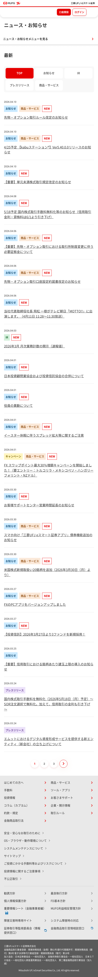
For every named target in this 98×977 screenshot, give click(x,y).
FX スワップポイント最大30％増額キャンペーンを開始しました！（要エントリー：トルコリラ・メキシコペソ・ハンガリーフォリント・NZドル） (48, 470)
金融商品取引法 (14, 820)
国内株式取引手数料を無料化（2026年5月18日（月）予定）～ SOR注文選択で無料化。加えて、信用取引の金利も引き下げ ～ (48, 704)
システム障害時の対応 (65, 920)
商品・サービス (49, 85)
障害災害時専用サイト (18, 920)
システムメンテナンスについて (23, 848)
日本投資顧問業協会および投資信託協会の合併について (44, 376)
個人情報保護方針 (15, 900)
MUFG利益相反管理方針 (66, 908)
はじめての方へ (14, 782)
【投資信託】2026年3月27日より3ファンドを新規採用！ (44, 634)
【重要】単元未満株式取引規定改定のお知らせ (37, 182)
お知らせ (48, 73)
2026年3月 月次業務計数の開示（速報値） (34, 346)
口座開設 (64, 12)
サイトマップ (12, 856)
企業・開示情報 (60, 805)
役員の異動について (18, 405)
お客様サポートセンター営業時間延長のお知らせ (39, 505)
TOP (19, 73)
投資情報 (9, 797)
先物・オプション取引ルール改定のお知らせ (36, 117)
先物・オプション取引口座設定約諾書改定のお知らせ (42, 281)
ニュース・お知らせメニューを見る (25, 39)
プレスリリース (19, 85)
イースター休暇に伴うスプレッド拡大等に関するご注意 (44, 435)
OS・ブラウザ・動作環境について (25, 840)
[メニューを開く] (91, 12)
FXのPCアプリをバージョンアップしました (35, 604)
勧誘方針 (9, 893)
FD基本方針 (58, 900)
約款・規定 (11, 813)
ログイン (79, 12)
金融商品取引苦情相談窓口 (67, 928)
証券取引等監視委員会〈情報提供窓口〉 (22, 930)
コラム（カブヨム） (16, 805)
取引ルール (58, 813)
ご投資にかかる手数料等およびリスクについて (33, 863)
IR (78, 73)
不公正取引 (11, 878)
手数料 (8, 790)
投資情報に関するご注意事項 (22, 871)
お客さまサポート (62, 797)
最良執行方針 (59, 893)
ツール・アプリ (60, 790)
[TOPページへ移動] (83, 3)
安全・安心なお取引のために (22, 833)
